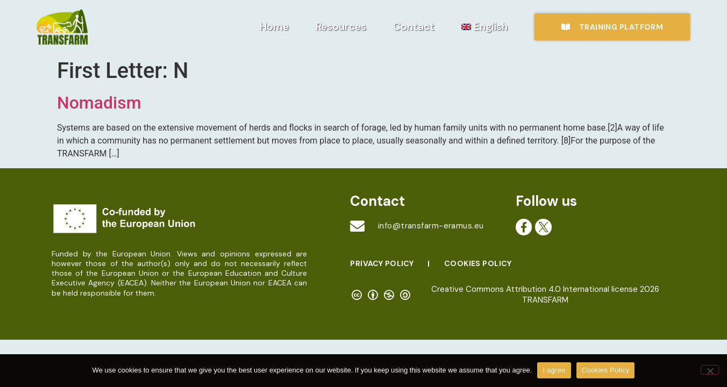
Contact (413, 26)
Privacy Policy (382, 263)
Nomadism (99, 102)
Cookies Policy (477, 263)
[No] (710, 370)
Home (274, 26)
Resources (341, 26)
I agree (554, 370)
